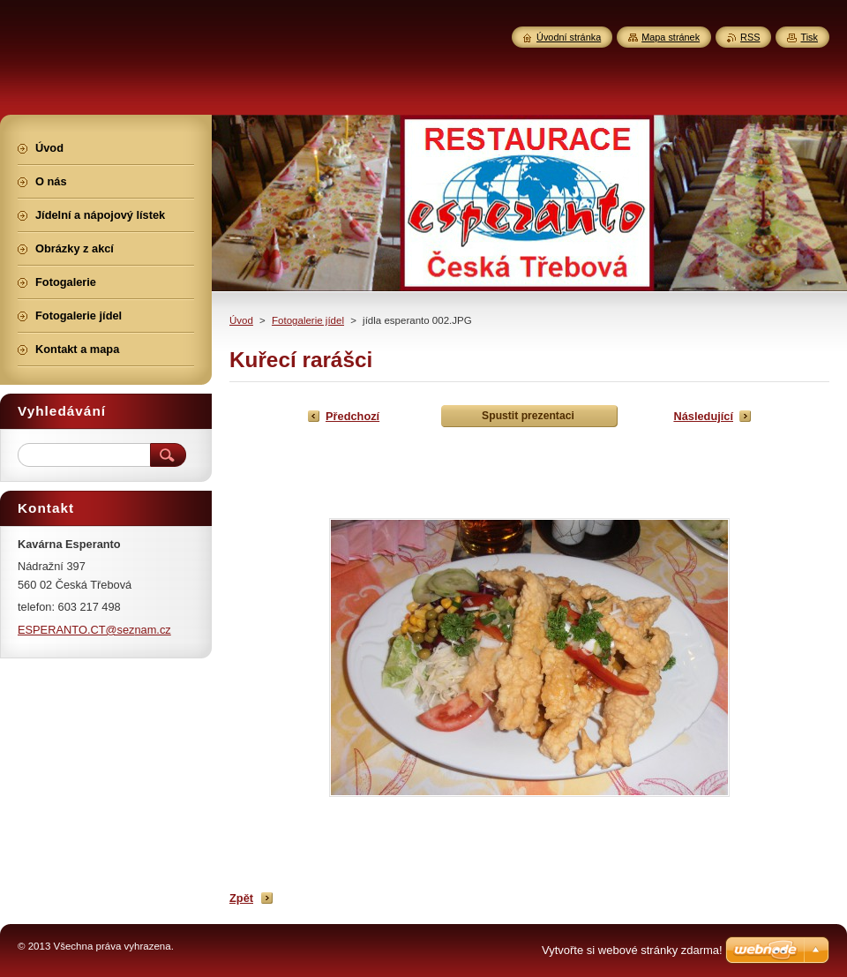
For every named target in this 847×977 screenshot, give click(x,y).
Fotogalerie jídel (308, 320)
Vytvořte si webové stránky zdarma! (632, 950)
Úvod (241, 320)
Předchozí (352, 416)
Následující (703, 416)
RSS (750, 37)
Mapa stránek (670, 37)
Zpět (241, 898)
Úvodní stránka (568, 37)
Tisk (809, 37)
